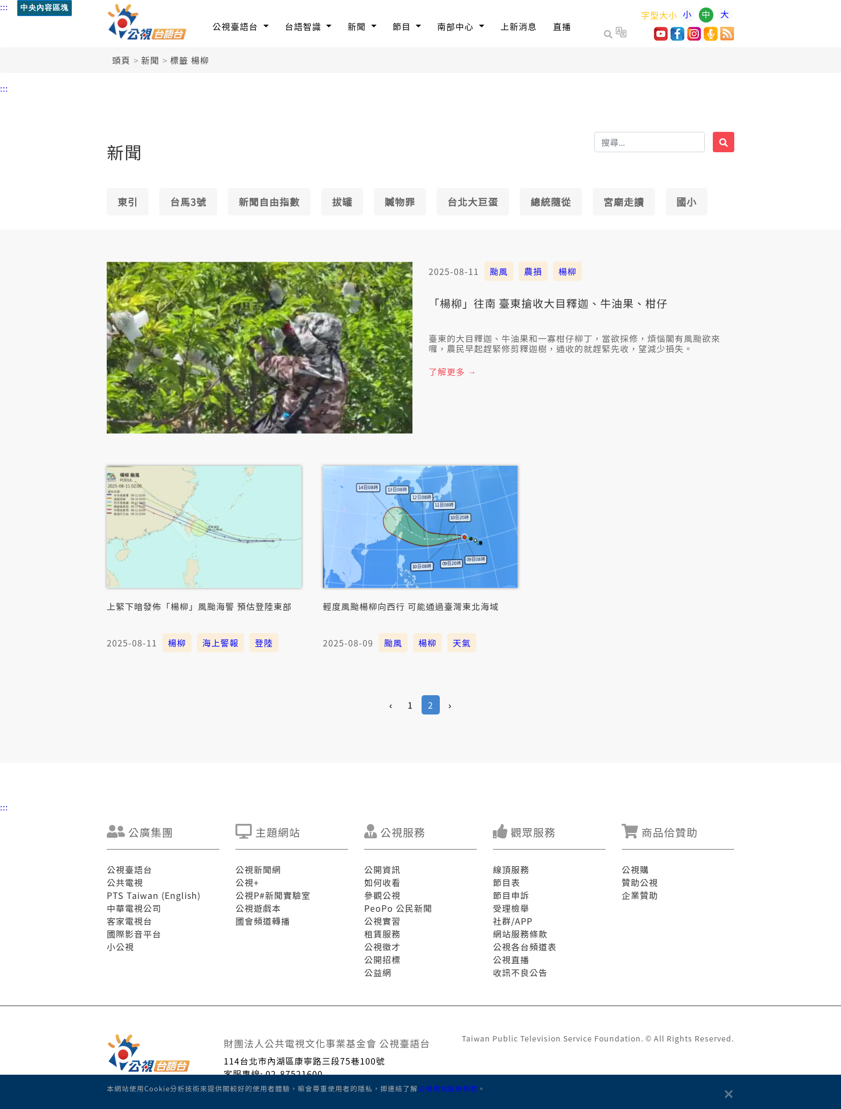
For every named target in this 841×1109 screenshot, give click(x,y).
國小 (686, 202)
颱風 (499, 271)
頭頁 (121, 60)
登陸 (264, 642)
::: (4, 6)
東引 (127, 202)
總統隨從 (550, 202)
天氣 (462, 642)
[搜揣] (649, 142)
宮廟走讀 (623, 202)
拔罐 (342, 202)
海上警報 (220, 642)
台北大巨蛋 (472, 202)
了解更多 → (453, 371)
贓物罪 (400, 202)
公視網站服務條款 (448, 1088)
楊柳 (567, 271)
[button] (240, 26)
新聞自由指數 (269, 202)
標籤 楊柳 (189, 60)
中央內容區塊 (44, 8)
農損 (533, 271)
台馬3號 (188, 202)
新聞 (150, 60)
